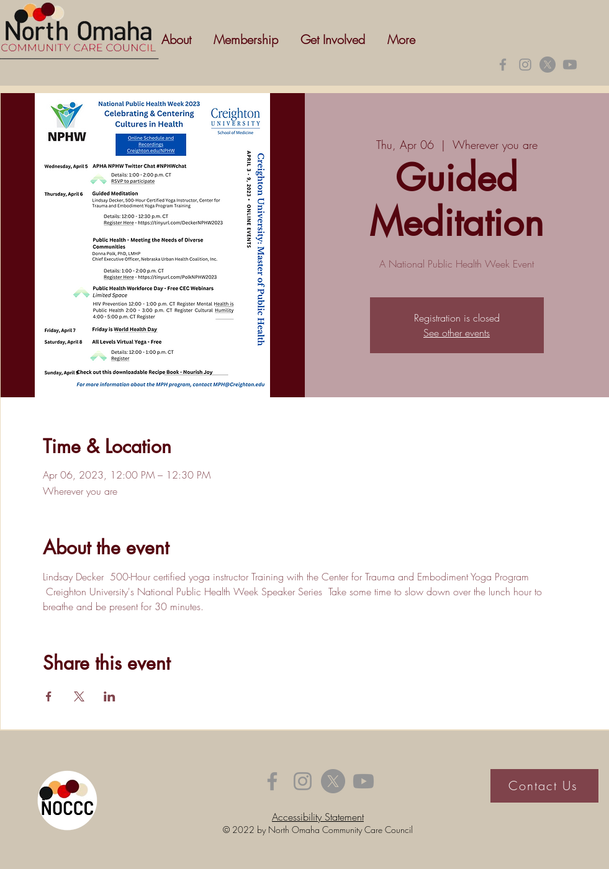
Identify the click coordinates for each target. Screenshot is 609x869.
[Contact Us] (544, 786)
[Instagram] (525, 64)
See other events (456, 333)
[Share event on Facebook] (49, 696)
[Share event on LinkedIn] (109, 696)
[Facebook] (503, 64)
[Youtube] (570, 64)
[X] (547, 64)
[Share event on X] (79, 696)
